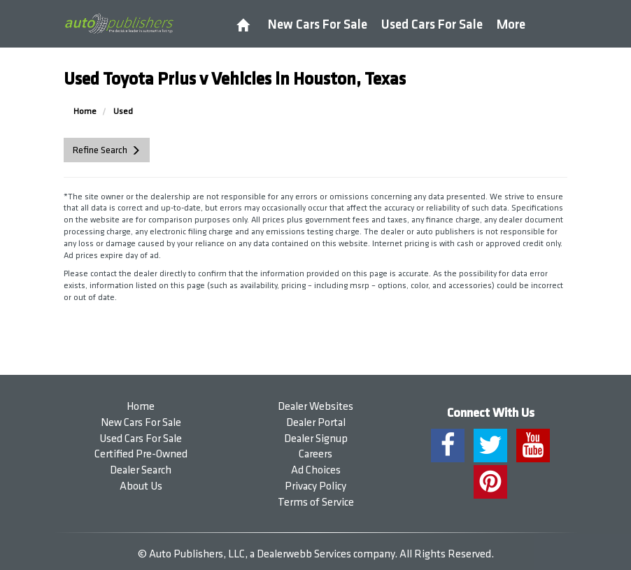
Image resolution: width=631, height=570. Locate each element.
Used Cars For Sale (432, 25)
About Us (141, 486)
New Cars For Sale (317, 25)
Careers (315, 454)
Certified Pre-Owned (140, 454)
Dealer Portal (316, 422)
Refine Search (100, 150)
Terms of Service (316, 502)
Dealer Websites (315, 406)
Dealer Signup (316, 439)
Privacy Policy (315, 486)
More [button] (511, 25)
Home (141, 406)
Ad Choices (316, 470)
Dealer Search (140, 470)
